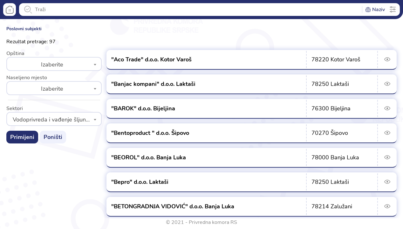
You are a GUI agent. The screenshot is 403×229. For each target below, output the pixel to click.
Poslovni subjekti (24, 28)
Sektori (14, 108)
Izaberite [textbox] (52, 64)
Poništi (53, 137)
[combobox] (54, 64)
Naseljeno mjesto (26, 77)
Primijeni (22, 137)
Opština (15, 53)
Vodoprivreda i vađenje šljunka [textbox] (52, 119)
